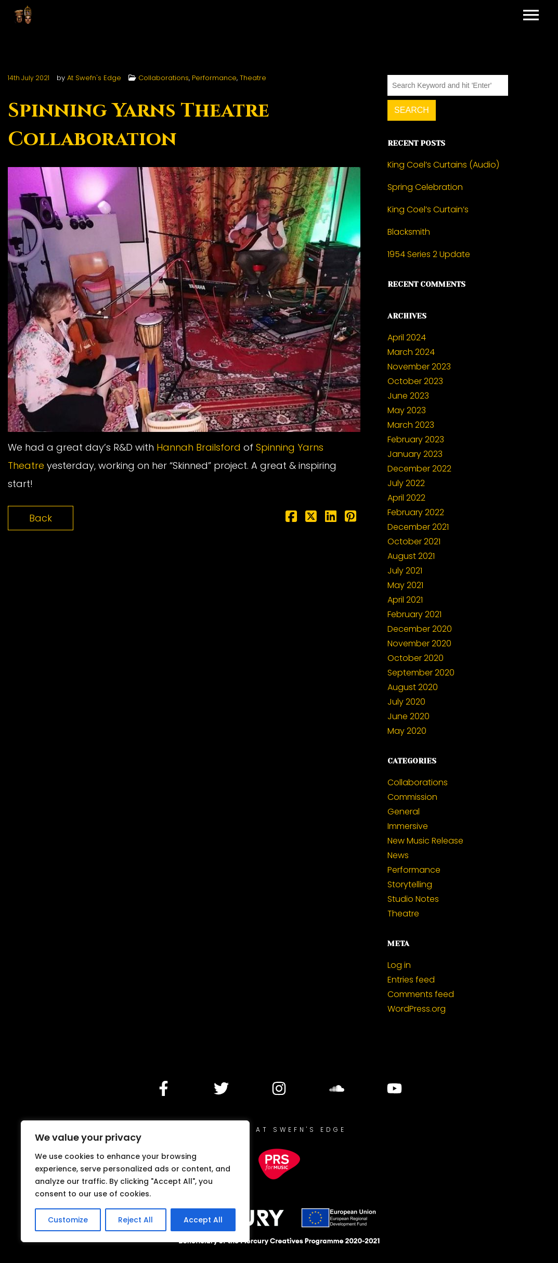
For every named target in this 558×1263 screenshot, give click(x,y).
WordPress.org (416, 1009)
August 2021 (411, 556)
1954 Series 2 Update (428, 254)
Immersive (407, 826)
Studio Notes (413, 899)
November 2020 (419, 643)
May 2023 (406, 410)
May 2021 (405, 585)
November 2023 (419, 367)
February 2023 (415, 439)
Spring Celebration (425, 187)
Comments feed (420, 994)
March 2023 (410, 425)
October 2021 (413, 541)
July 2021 (404, 571)
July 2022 (406, 483)
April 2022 (406, 498)
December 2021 (418, 527)
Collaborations (163, 78)
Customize (68, 1220)
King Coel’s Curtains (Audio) (443, 165)
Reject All (135, 1220)
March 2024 (411, 352)
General (403, 812)
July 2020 (406, 702)
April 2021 (405, 600)
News (398, 855)
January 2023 (415, 454)
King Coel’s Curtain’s (428, 209)
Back (40, 518)
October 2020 (415, 658)
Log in (399, 965)
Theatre (253, 78)
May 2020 (406, 731)
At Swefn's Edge (94, 78)
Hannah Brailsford (199, 447)
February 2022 (415, 512)
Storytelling (409, 884)
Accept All (203, 1220)
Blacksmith (408, 232)
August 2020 (412, 687)
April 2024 (406, 337)
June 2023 (408, 396)
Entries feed (411, 980)
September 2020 (421, 673)
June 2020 (408, 716)
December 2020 (419, 629)
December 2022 (419, 469)
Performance (214, 78)
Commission (412, 797)
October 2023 (415, 381)
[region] (135, 1181)
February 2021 (414, 614)
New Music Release (425, 841)
